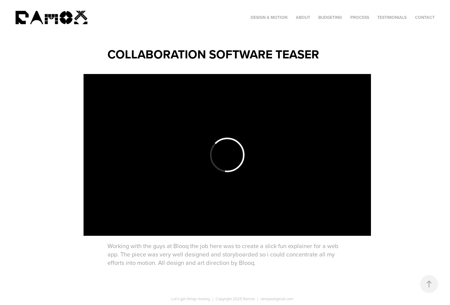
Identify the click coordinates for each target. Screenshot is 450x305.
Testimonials (392, 17)
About (303, 17)
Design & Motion (269, 17)
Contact (425, 17)
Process (359, 17)
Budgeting (330, 17)
